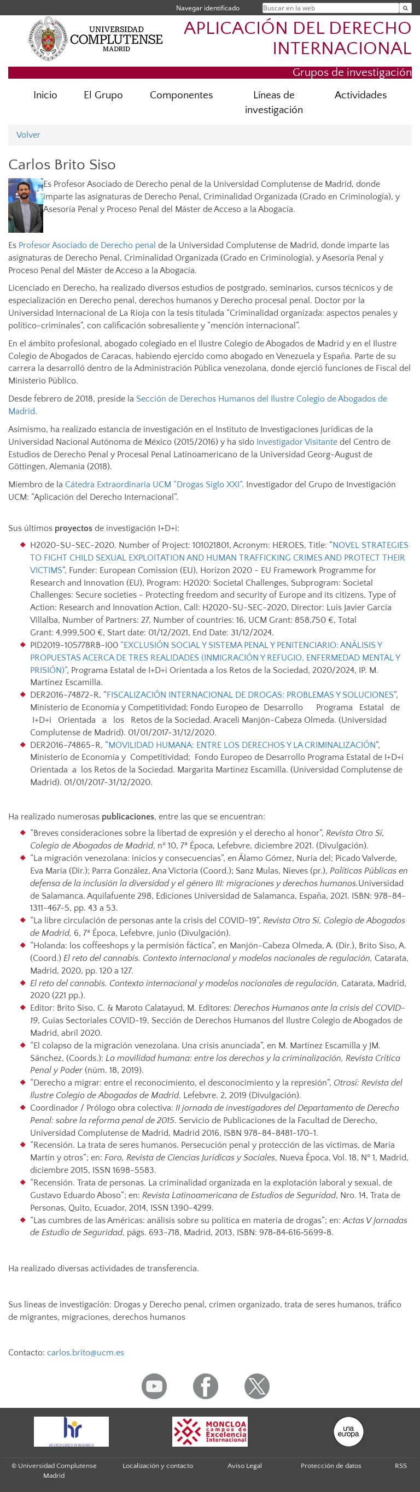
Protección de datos (331, 1466)
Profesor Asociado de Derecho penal (87, 245)
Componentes (181, 95)
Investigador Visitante (296, 442)
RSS (401, 1466)
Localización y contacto (157, 1466)
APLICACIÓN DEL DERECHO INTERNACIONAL (298, 39)
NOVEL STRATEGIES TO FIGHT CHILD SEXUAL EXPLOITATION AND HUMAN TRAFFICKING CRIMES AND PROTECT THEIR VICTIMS (219, 557)
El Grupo (103, 95)
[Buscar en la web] (405, 8)
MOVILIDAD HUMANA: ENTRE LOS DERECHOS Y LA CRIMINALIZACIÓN (242, 745)
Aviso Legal (245, 1466)
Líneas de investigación (274, 103)
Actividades (361, 95)
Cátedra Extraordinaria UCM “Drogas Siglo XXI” (153, 485)
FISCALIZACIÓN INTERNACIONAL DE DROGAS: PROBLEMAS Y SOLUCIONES (250, 695)
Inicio (45, 95)
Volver (28, 135)
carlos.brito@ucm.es (85, 1353)
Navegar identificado (208, 8)
